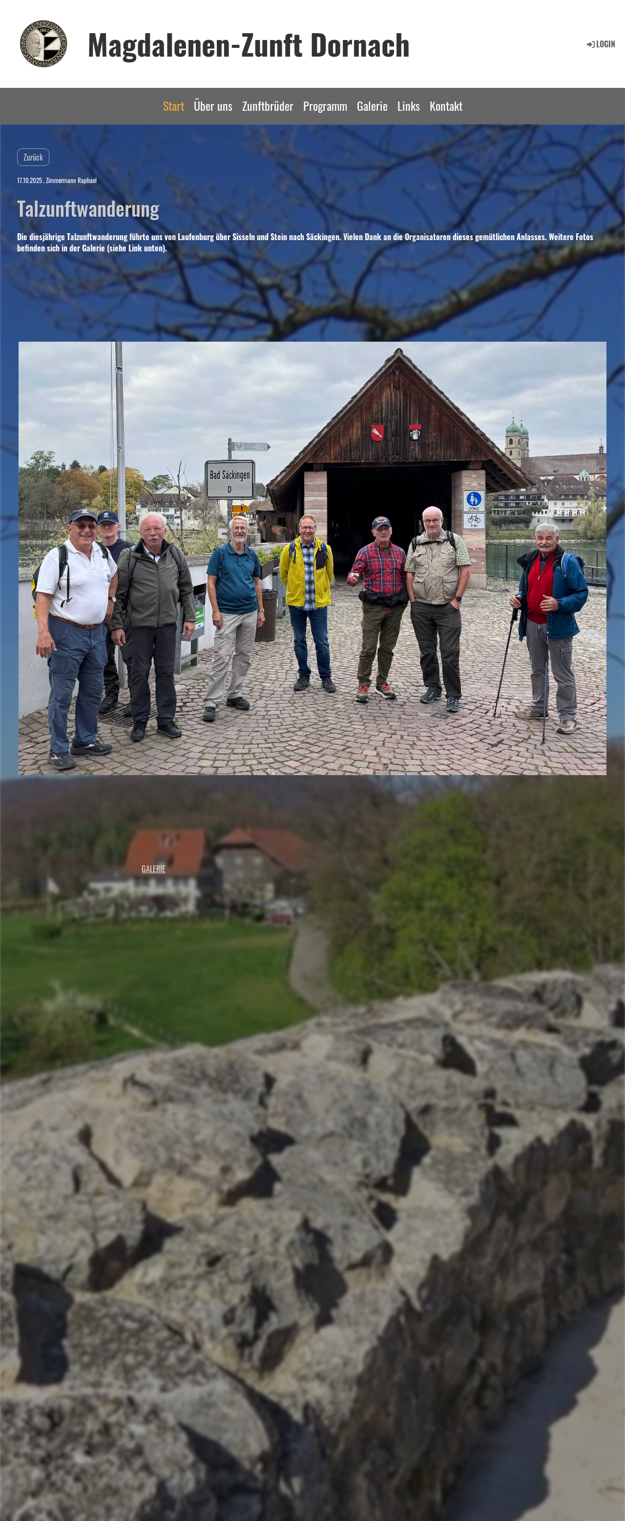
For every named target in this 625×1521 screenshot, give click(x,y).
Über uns (213, 105)
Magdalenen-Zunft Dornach (248, 43)
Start (173, 105)
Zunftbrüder (267, 105)
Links (408, 105)
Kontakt (446, 105)
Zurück (33, 157)
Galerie (372, 105)
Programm (325, 105)
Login (600, 44)
